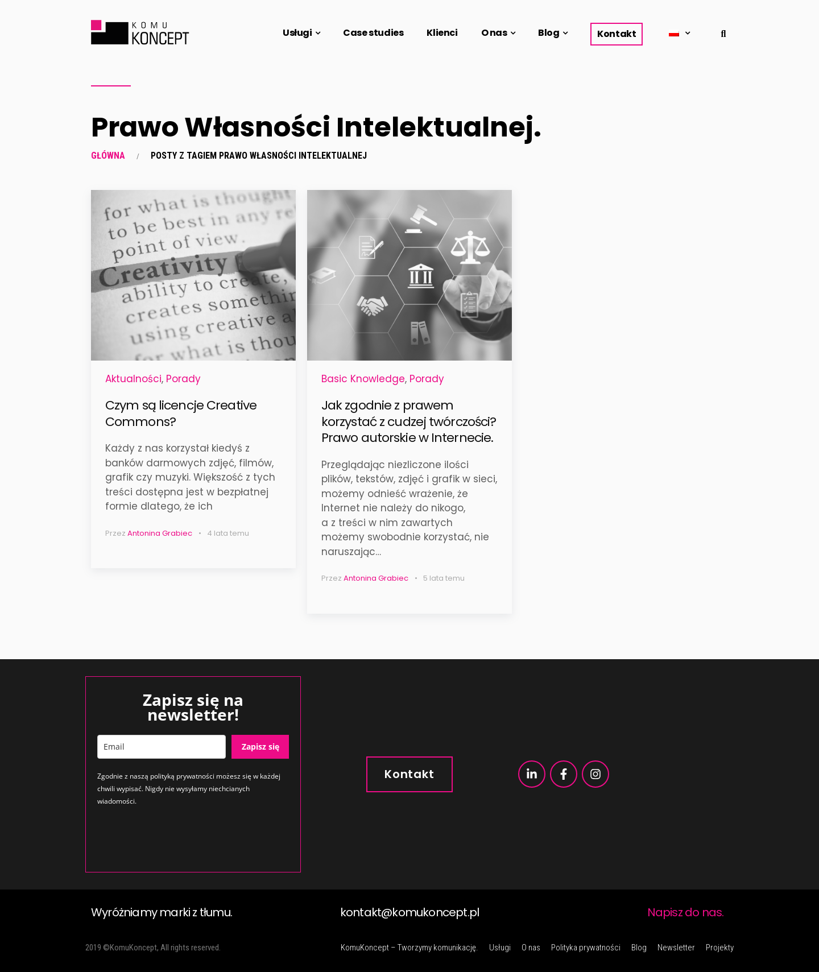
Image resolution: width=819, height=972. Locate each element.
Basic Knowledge (363, 379)
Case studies (373, 32)
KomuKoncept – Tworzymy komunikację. (409, 947)
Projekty (720, 947)
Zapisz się (260, 746)
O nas (494, 32)
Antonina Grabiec (159, 533)
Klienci (442, 32)
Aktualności (133, 379)
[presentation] (183, 838)
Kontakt (616, 33)
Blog (548, 32)
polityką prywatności (182, 776)
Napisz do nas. (685, 912)
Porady (183, 379)
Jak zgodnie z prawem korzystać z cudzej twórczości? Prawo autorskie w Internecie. (409, 421)
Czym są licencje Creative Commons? (181, 413)
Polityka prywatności (586, 947)
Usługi (297, 32)
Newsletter (676, 947)
